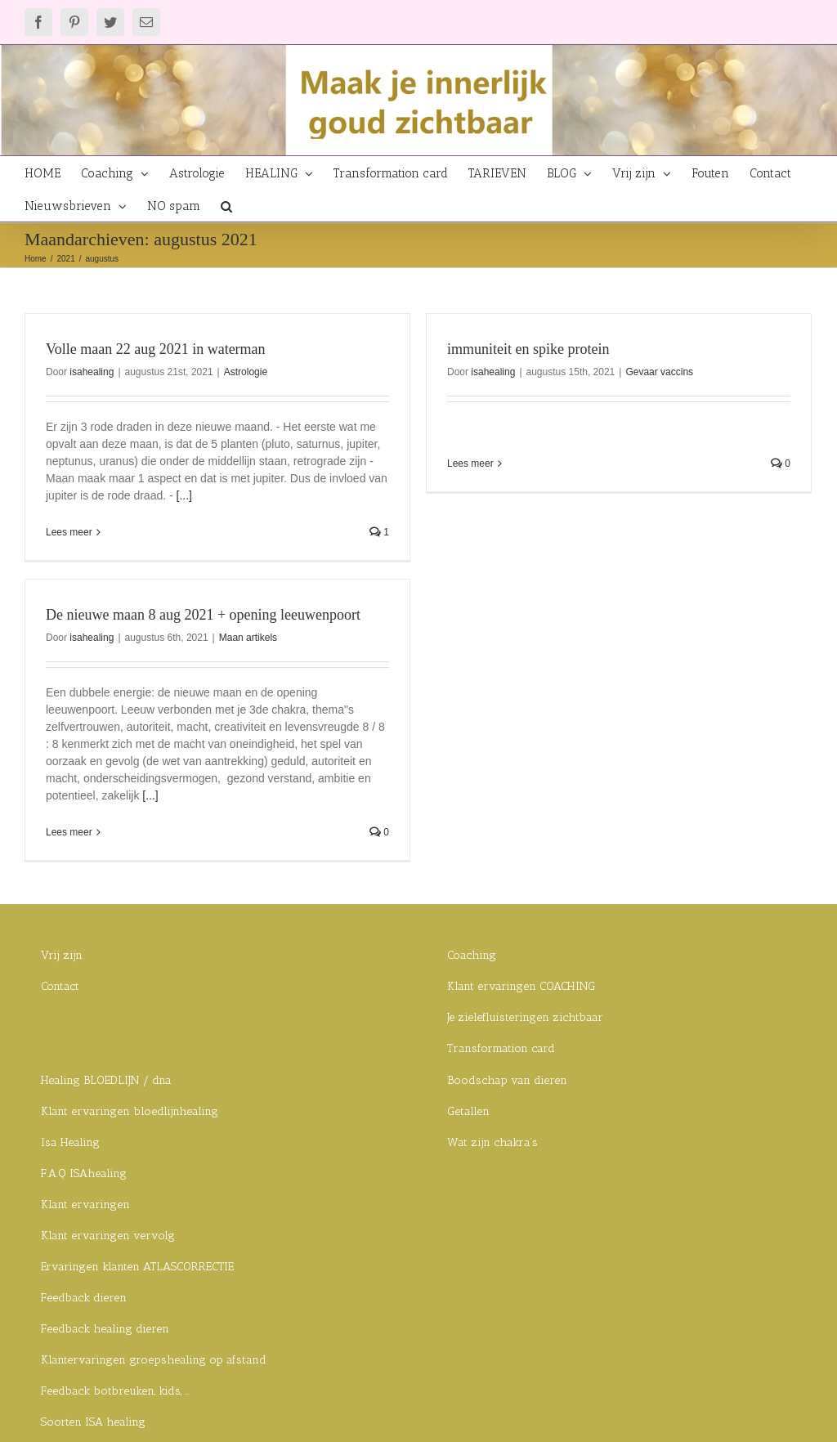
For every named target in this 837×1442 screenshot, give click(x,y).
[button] (226, 205)
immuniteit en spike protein (521, 349)
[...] (184, 495)
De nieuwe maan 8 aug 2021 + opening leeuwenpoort (232, 600)
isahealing (91, 372)
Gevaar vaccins (653, 372)
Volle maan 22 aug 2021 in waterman (156, 349)
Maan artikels (277, 623)
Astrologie (245, 372)
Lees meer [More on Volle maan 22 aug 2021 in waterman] (69, 532)
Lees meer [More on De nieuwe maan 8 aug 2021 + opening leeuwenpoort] (98, 817)
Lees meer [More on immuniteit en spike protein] (464, 463)
